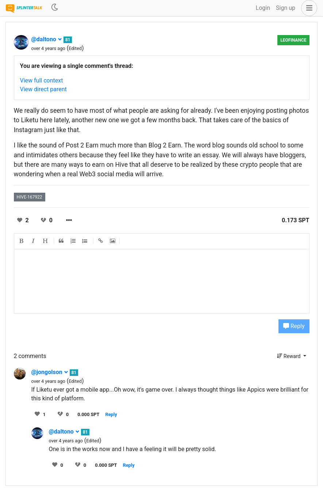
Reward (289, 356)
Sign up (285, 7)
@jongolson (49, 372)
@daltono (46, 39)
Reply (294, 326)
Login (263, 7)
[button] (307, 8)
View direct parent (43, 89)
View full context (41, 80)
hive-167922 (29, 197)
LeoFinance (293, 40)
